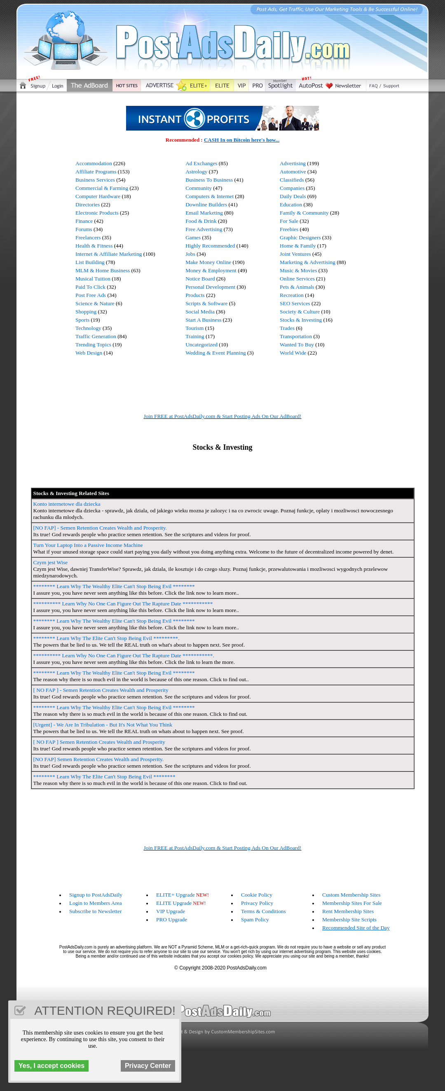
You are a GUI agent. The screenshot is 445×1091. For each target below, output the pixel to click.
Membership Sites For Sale (352, 903)
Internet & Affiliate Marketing (108, 254)
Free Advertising (203, 229)
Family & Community (304, 213)
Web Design (88, 353)
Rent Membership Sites (348, 911)
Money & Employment (211, 270)
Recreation (292, 295)
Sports (82, 320)
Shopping (85, 311)
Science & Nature (95, 303)
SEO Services (295, 303)
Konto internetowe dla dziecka (67, 504)
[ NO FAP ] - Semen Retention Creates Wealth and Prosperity (101, 690)
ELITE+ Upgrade (175, 895)
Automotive (293, 171)
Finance (84, 221)
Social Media (200, 311)
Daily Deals (293, 196)
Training (194, 336)
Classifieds (292, 180)
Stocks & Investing (301, 320)
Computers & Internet (209, 196)
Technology (88, 328)
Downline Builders (206, 204)
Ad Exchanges (201, 163)
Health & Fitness (93, 246)
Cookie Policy (256, 895)
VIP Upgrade (170, 911)
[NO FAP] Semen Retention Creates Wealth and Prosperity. (98, 759)
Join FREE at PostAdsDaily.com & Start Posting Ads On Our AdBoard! (222, 416)
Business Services (95, 180)
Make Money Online (208, 262)
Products (195, 295)
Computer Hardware (97, 196)
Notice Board (200, 279)
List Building (90, 262)
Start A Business (203, 320)
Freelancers (88, 237)
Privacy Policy (257, 903)
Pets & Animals (297, 287)
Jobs (190, 254)
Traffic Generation (95, 336)
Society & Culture (300, 311)
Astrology (196, 171)
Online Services (297, 279)
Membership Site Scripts (349, 919)
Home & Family (298, 246)
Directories (87, 204)
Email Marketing (204, 213)
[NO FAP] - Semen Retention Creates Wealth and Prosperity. (100, 528)
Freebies (289, 229)
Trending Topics (93, 344)
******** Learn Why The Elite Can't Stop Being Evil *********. (106, 638)
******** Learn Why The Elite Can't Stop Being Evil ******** (104, 776)
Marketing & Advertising (307, 262)
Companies (292, 188)
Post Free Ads (90, 295)
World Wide (293, 353)
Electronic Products (97, 213)
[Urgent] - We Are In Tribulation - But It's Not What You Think (103, 725)
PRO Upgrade (171, 919)
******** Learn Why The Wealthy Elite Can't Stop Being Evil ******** (114, 586)
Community (198, 188)
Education (291, 204)
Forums (83, 229)
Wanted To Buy (297, 344)
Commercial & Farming (101, 188)
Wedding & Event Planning (215, 353)
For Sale (289, 221)
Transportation (296, 336)
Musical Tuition (92, 279)
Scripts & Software (206, 303)
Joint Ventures (295, 254)
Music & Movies (298, 270)
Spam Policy (255, 919)
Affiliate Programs (95, 171)
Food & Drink (201, 221)
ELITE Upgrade (174, 903)
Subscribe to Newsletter (95, 911)
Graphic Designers (300, 237)
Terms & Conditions (263, 911)
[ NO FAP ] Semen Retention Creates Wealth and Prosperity (99, 742)
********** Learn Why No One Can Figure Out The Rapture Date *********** (123, 603)
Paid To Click (90, 287)
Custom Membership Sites (351, 895)
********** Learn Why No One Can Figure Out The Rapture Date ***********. (123, 655)
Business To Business (209, 180)
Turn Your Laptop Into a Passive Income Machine (88, 545)
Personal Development (210, 287)
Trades (287, 328)
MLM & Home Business (102, 270)
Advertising (293, 163)
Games (193, 237)
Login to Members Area (95, 903)
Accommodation (93, 163)
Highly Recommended (210, 246)
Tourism (194, 328)
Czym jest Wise (50, 562)
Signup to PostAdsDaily (95, 895)
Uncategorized (201, 344)
